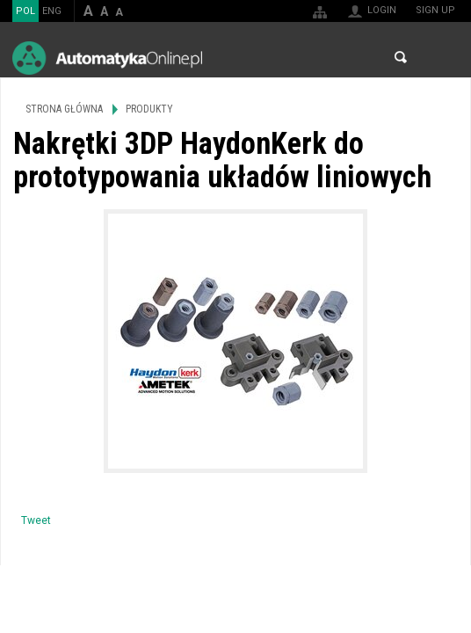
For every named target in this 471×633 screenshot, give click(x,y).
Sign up (435, 10)
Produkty (149, 109)
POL (25, 11)
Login (381, 10)
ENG (52, 11)
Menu (441, 58)
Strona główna (64, 109)
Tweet (36, 520)
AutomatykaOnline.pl (107, 58)
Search (401, 57)
